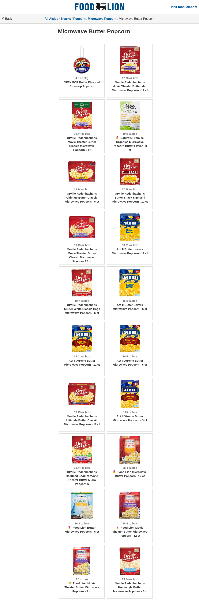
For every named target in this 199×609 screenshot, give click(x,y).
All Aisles (51, 18)
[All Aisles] (99, 7)
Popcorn (79, 18)
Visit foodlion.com (184, 7)
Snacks (65, 18)
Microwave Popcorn (102, 18)
